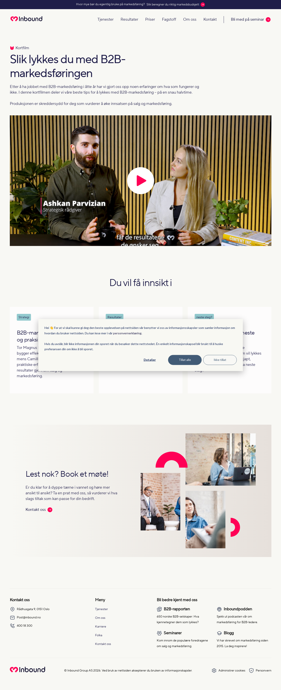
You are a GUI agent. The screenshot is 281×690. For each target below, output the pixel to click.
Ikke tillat (220, 360)
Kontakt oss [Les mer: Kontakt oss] (39, 509)
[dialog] (140, 345)
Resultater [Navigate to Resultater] (129, 19)
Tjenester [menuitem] (101, 609)
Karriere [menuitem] (100, 627)
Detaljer (150, 360)
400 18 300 (21, 625)
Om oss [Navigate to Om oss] (189, 19)
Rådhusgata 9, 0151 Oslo (29, 609)
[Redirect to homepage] (26, 21)
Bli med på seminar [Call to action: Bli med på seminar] (251, 19)
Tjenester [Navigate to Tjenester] (105, 19)
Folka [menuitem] (98, 635)
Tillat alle (185, 360)
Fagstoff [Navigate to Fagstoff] (169, 19)
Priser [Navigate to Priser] (150, 19)
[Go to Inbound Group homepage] (27, 671)
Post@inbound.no (25, 617)
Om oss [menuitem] (100, 618)
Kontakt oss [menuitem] (103, 644)
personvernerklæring (127, 333)
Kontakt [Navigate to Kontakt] (210, 19)
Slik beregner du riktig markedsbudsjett (175, 4)
